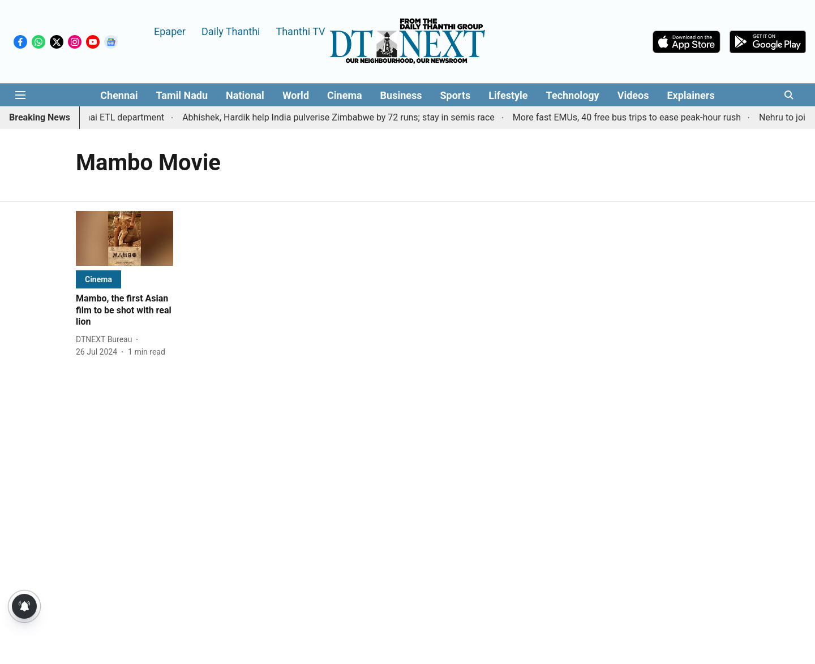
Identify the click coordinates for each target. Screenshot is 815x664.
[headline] (124, 310)
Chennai (119, 95)
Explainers (690, 95)
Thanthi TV (300, 31)
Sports (455, 95)
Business (401, 95)
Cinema (344, 95)
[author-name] (106, 340)
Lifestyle (507, 95)
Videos (633, 95)
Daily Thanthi (230, 31)
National (245, 95)
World (295, 95)
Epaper (170, 31)
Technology (572, 95)
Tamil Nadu (182, 95)
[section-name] (98, 279)
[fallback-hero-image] (124, 238)
